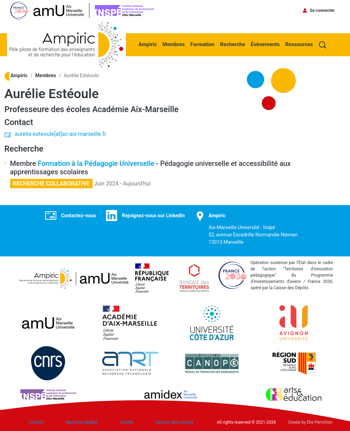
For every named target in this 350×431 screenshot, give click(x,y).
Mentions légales (82, 422)
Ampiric (147, 44)
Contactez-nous (78, 215)
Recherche (232, 44)
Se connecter (322, 10)
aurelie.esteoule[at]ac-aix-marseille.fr (60, 134)
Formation (202, 44)
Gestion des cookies (174, 422)
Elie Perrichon (320, 422)
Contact (36, 422)
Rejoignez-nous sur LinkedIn (153, 215)
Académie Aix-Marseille (136, 109)
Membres (174, 44)
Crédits (126, 422)
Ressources (299, 44)
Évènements (265, 44)
